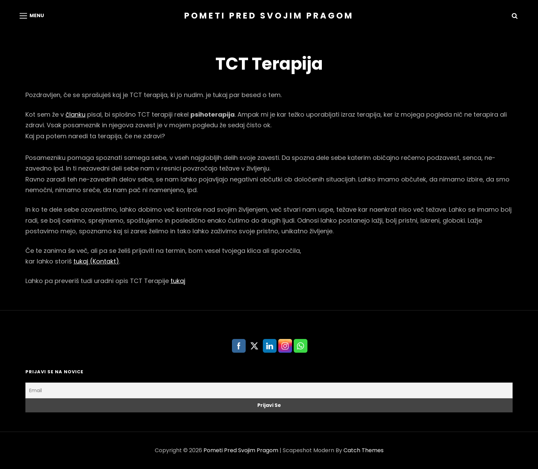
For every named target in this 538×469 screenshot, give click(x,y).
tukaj (178, 281)
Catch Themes (363, 450)
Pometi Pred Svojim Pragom (269, 15)
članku (75, 114)
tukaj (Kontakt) (96, 261)
